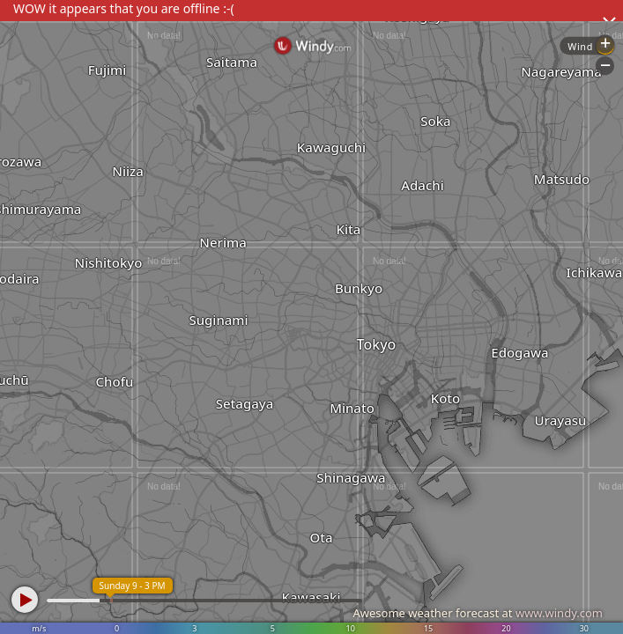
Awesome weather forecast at (477, 613)
